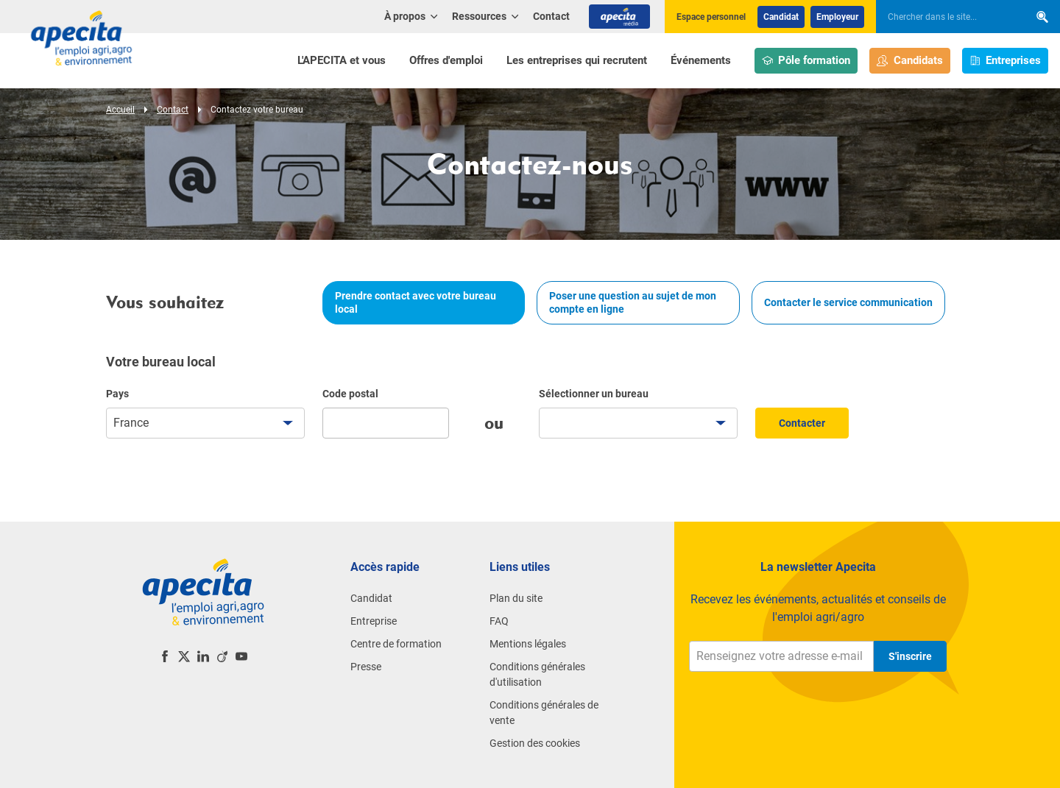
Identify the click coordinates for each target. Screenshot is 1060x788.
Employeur (837, 17)
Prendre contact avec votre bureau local (415, 302)
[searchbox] (945, 17)
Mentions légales (528, 644)
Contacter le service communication (848, 302)
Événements (701, 60)
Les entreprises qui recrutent (576, 60)
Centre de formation (396, 644)
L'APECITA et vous (341, 60)
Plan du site (516, 598)
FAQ (499, 621)
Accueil (120, 109)
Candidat (781, 17)
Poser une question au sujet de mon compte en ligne (632, 302)
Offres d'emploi (446, 60)
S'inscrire (910, 656)
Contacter (802, 423)
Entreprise (373, 621)
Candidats (910, 60)
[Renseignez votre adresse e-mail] (781, 656)
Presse (365, 666)
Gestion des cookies (535, 743)
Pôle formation (806, 60)
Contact (551, 16)
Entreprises (1005, 60)
